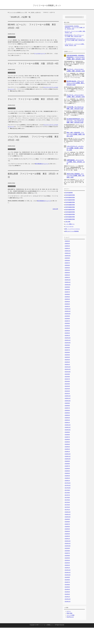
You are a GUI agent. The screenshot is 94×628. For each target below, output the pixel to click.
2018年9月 (67, 461)
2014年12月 (67, 570)
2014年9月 (67, 577)
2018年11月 (67, 456)
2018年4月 (67, 473)
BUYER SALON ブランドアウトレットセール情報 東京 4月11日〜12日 (76, 83)
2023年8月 (67, 318)
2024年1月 (67, 306)
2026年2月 (67, 246)
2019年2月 (67, 449)
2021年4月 (67, 386)
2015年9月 (67, 548)
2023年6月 (67, 323)
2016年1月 (67, 539)
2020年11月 (67, 398)
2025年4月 (67, 270)
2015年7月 (67, 553)
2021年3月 (67, 389)
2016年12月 (67, 512)
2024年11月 (67, 282)
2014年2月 (67, 594)
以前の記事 (55, 216)
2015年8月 (67, 551)
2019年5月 (67, 442)
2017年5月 (67, 500)
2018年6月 (67, 468)
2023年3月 (67, 331)
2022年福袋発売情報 (70, 209)
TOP (18, 12)
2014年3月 (67, 592)
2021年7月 (67, 379)
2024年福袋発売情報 (70, 214)
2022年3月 (67, 360)
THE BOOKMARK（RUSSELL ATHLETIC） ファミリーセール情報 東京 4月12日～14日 (74, 28)
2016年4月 (67, 531)
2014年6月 (67, 585)
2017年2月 (67, 507)
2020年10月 (67, 401)
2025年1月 (67, 277)
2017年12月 (67, 483)
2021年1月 (67, 393)
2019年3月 (67, 447)
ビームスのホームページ (39, 53)
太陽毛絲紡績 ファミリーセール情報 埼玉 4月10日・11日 (76, 162)
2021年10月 (67, 372)
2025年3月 (67, 273)
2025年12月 (67, 251)
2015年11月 (67, 543)
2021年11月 (67, 369)
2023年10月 (67, 314)
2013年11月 (67, 601)
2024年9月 (67, 287)
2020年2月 (67, 420)
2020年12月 (67, 396)
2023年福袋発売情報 (70, 212)
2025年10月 (67, 256)
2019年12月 (67, 425)
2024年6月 (67, 294)
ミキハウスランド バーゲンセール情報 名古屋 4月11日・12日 (75, 148)
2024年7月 (67, 292)
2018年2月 (67, 478)
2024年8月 (67, 289)
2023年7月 (67, 321)
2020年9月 (67, 403)
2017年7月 (67, 495)
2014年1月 (67, 597)
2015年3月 (67, 563)
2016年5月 (67, 529)
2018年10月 (67, 459)
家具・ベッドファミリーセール (72, 229)
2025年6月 (67, 265)
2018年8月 (67, 464)
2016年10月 (67, 517)
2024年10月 (67, 285)
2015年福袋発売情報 (70, 195)
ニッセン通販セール (69, 224)
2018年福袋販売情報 (70, 202)
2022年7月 (67, 350)
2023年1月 (67, 335)
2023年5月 (67, 326)
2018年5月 (67, 471)
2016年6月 (67, 526)
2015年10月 (67, 546)
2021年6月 (67, 381)
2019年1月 (67, 451)
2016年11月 (67, 514)
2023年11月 (67, 311)
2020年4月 (67, 415)
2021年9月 (67, 374)
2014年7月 (67, 582)
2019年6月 (67, 439)
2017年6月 (67, 497)
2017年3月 (67, 505)
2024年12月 (67, 280)
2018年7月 (67, 466)
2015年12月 (67, 541)
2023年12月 (67, 309)
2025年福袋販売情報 (70, 217)
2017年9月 (67, 490)
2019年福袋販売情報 (70, 205)
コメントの (70, 615)
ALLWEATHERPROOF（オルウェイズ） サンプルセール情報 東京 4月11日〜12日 (75, 41)
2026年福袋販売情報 (70, 219)
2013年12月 (67, 599)
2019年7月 (67, 437)
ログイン (69, 611)
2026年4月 (67, 241)
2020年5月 (67, 413)
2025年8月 (67, 260)
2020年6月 (67, 410)
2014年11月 (67, 572)
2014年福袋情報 (69, 193)
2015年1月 (67, 568)
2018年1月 (67, 481)
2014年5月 (67, 587)
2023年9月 (67, 316)
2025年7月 (67, 263)
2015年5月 (67, 558)
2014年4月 (67, 589)
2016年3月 (67, 534)
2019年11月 (67, 427)
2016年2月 (67, 536)
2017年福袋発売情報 (70, 200)
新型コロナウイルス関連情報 (72, 231)
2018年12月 (67, 454)
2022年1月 (67, 364)
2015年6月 (67, 555)
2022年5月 (67, 355)
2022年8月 (67, 347)
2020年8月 (67, 406)
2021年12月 (67, 367)
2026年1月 (67, 248)
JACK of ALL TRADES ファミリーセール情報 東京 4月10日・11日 (75, 175)
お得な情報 (67, 222)
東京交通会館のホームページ (42, 170)
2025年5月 (67, 268)
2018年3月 (67, 476)
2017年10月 (67, 488)
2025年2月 (67, 275)
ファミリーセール (12, 37)
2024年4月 (67, 299)
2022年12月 (67, 338)
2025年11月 (67, 253)
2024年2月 (67, 304)
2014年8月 (67, 580)
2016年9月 (67, 519)
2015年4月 (67, 560)
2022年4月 (67, 357)
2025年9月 (67, 258)
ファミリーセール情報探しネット (47, 5)
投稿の (69, 613)
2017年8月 (67, 493)
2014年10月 (67, 575)
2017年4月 (67, 502)
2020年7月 (67, 408)
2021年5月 (67, 384)
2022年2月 (67, 362)
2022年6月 (67, 352)
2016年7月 (67, 524)
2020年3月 (67, 418)
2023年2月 (67, 333)
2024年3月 (67, 302)
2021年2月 (67, 391)
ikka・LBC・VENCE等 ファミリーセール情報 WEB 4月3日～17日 (76, 134)
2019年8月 (67, 435)
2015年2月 (67, 565)
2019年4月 (67, 444)
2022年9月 (67, 345)
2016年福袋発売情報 (70, 197)
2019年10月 (67, 430)
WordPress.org (70, 617)
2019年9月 (67, 432)
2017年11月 (67, 485)
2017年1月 (67, 510)
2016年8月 (67, 522)
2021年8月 (67, 377)
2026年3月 (67, 243)
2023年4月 (67, 328)
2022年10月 (67, 343)
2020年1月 (67, 422)
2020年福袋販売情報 (70, 207)
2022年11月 (67, 340)
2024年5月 (67, 297)
